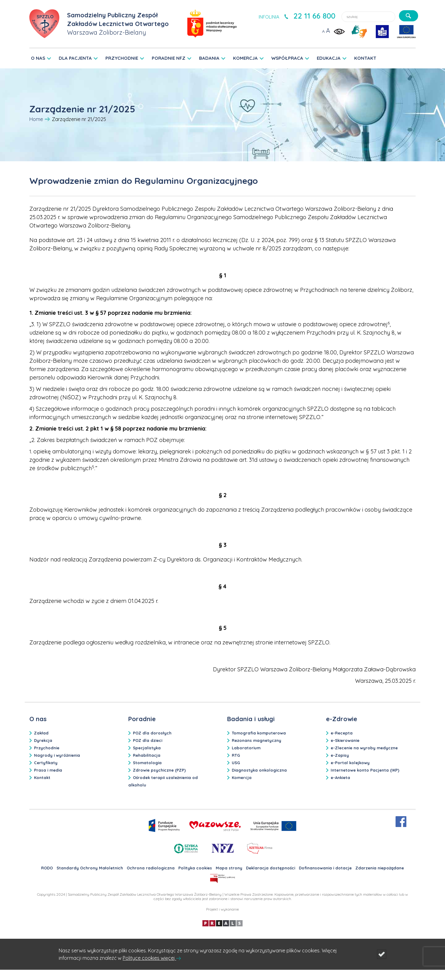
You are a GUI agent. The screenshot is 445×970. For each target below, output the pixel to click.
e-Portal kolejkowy (350, 762)
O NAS (38, 58)
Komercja (242, 777)
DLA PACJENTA (75, 58)
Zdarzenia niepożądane (379, 867)
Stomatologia (147, 762)
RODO (47, 867)
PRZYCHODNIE (121, 58)
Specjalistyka (147, 747)
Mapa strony (229, 867)
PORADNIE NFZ (168, 58)
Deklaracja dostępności (270, 867)
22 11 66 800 (314, 15)
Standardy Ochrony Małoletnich (90, 867)
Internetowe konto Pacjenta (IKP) (365, 770)
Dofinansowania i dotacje (325, 867)
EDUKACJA (329, 58)
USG (236, 762)
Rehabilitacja (146, 755)
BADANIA (209, 58)
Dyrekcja (43, 740)
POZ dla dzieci (147, 740)
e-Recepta (342, 732)
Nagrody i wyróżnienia (57, 755)
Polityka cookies (195, 867)
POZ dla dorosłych (152, 732)
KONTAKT (365, 58)
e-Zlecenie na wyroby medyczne (364, 747)
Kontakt (42, 777)
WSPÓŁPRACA (287, 58)
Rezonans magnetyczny (256, 740)
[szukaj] (408, 15)
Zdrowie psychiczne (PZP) (159, 770)
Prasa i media (48, 770)
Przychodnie (46, 747)
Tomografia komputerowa (259, 732)
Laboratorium (246, 747)
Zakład (41, 732)
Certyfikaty (45, 762)
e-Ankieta (340, 777)
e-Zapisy (340, 755)
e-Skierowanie (345, 740)
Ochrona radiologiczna (151, 867)
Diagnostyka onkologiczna (259, 770)
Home (36, 119)
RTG (236, 755)
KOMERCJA (245, 58)
